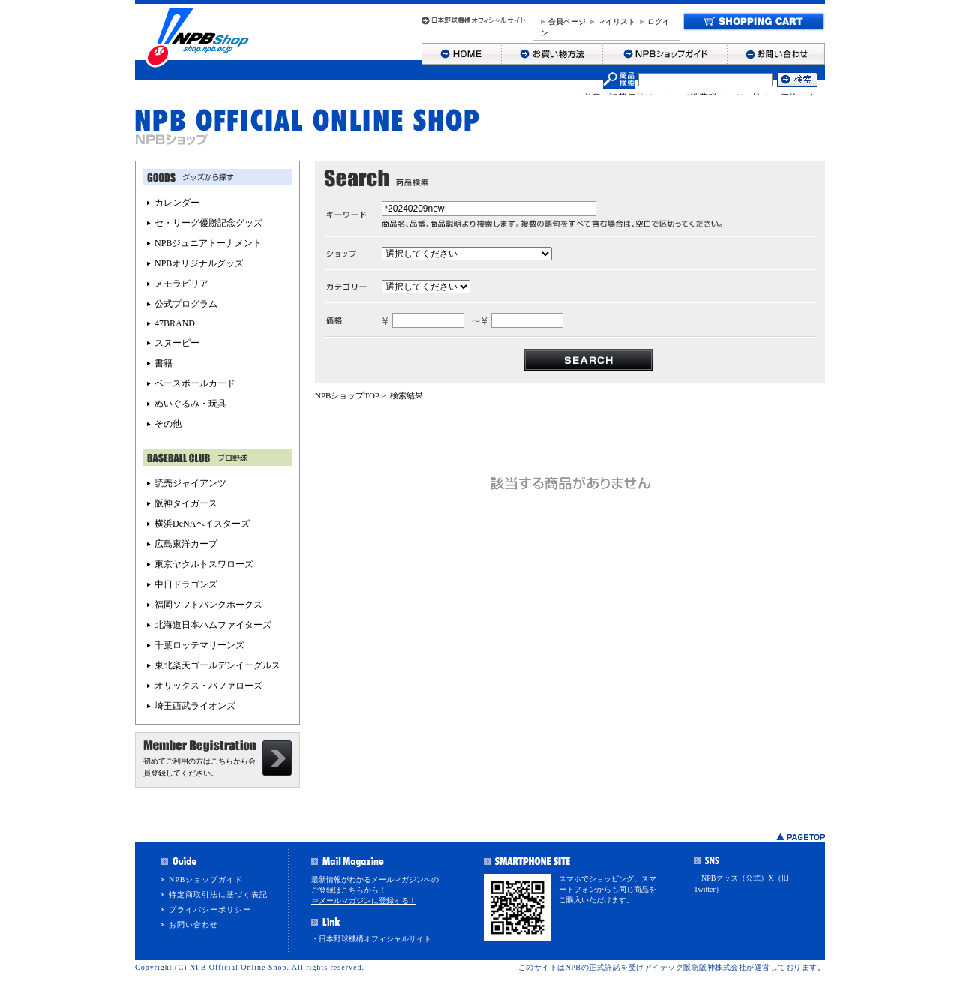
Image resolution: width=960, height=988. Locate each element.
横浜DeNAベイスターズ (202, 523)
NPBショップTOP (347, 395)
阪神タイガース (186, 503)
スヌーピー (177, 343)
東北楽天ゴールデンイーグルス (217, 665)
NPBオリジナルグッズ (199, 263)
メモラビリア (181, 283)
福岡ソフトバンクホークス (208, 604)
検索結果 (406, 395)
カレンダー (177, 202)
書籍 (163, 363)
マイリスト (616, 21)
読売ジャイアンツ (190, 483)
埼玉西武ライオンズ (195, 706)
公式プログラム (186, 304)
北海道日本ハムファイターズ (213, 625)
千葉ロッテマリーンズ (199, 645)
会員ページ (567, 21)
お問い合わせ (193, 924)
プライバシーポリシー (210, 909)
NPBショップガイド (206, 879)
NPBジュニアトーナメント (208, 243)
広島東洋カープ (186, 544)
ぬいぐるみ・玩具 (190, 403)
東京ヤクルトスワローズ (204, 564)
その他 (168, 424)
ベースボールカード (195, 383)
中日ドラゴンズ (186, 584)
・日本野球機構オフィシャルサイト (371, 939)
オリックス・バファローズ (208, 685)
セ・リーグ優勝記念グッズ (208, 223)
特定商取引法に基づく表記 (218, 894)
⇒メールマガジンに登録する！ (363, 900)
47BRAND (174, 323)
